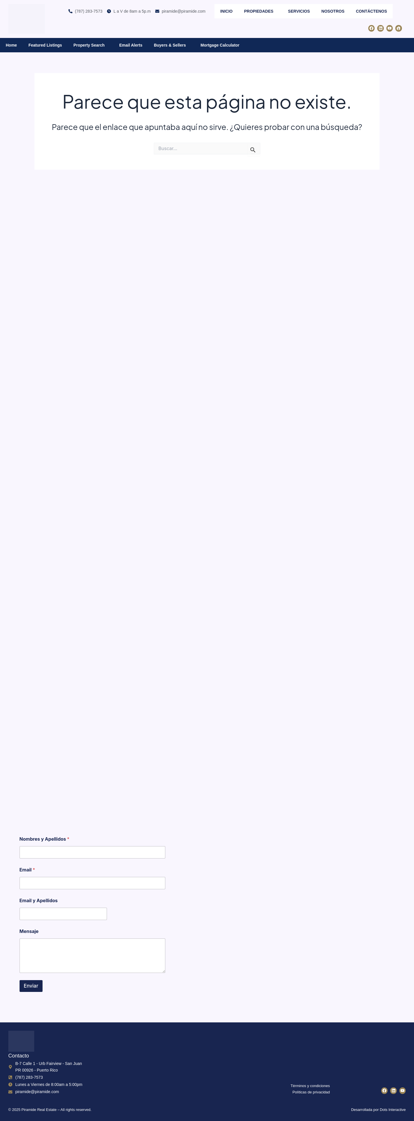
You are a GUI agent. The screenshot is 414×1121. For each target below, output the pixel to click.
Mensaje (29, 931)
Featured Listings (45, 45)
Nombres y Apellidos (45, 839)
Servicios (299, 11)
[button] (276, 11)
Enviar (31, 986)
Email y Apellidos (39, 900)
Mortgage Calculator (219, 45)
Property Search (91, 45)
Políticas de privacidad (311, 1092)
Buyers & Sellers (171, 45)
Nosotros (332, 11)
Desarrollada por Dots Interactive (378, 1109)
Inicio (226, 11)
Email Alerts (130, 45)
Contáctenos (371, 11)
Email (27, 870)
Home (11, 45)
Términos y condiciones (310, 1086)
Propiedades (260, 11)
